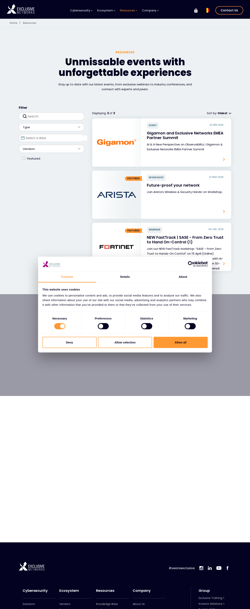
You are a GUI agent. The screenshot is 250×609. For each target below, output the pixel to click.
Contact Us (229, 10)
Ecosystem (106, 10)
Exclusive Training (210, 598)
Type (50, 127)
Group (204, 590)
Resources (128, 10)
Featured (33, 158)
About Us (139, 604)
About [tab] (183, 276)
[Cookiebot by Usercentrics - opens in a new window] (191, 264)
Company (150, 10)
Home (16, 23)
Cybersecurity (81, 10)
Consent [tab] (67, 276)
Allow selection (124, 342)
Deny (69, 342)
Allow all (180, 342)
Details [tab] (125, 276)
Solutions (29, 604)
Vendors (50, 148)
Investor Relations (210, 604)
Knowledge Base (107, 604)
